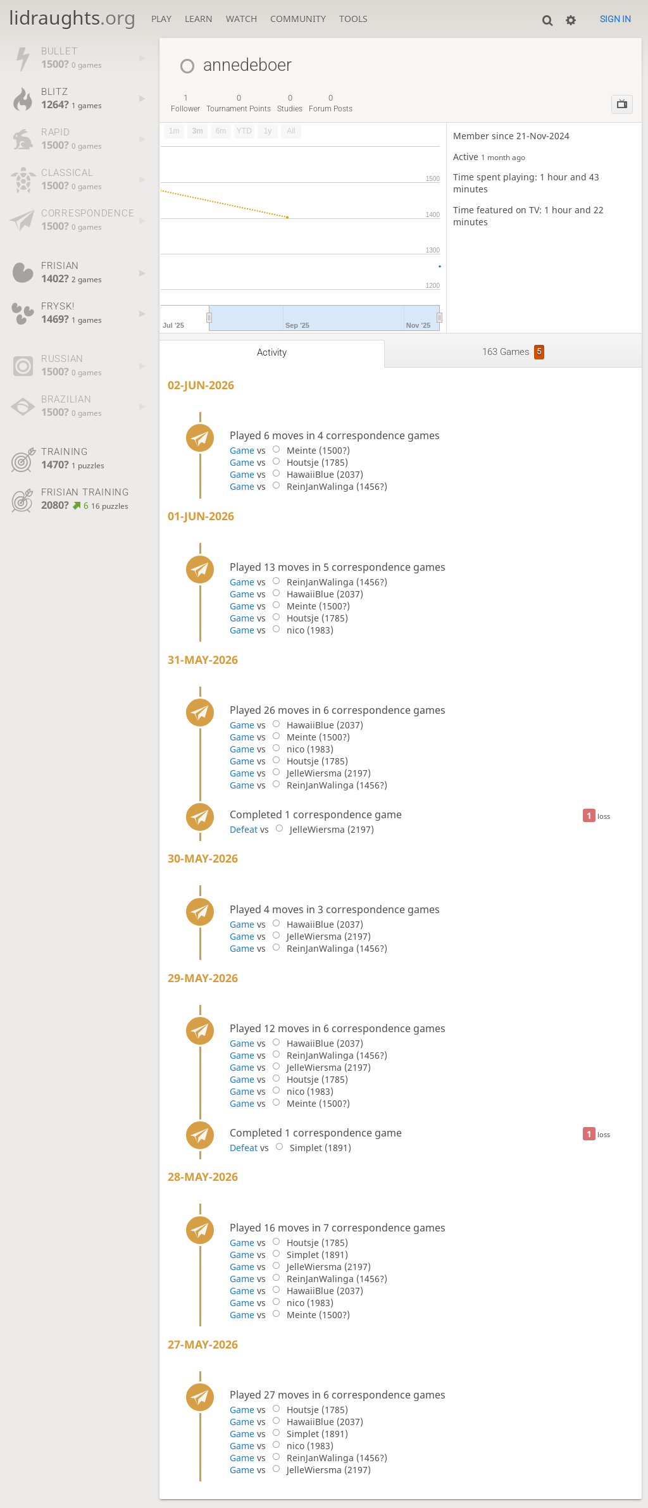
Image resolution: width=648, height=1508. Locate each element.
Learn (199, 19)
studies (289, 103)
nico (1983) (300, 630)
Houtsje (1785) (307, 462)
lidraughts (72, 17)
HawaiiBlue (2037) (315, 474)
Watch (241, 19)
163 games (513, 352)
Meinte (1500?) (308, 450)
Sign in (615, 19)
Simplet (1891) (311, 1148)
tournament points (238, 103)
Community (298, 19)
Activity (272, 352)
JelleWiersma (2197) (319, 773)
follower (185, 103)
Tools (353, 19)
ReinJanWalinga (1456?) (327, 486)
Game (242, 450)
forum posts (330, 103)
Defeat (244, 829)
